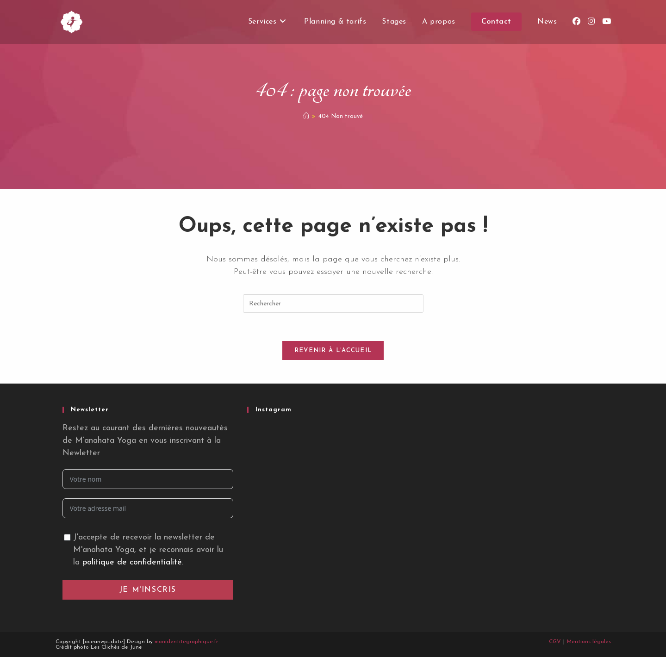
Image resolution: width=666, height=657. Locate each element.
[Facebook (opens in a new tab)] (576, 21)
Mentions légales (589, 642)
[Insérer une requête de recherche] (333, 303)
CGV (555, 642)
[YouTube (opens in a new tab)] (606, 21)
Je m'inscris (147, 590)
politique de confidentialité (132, 562)
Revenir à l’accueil (333, 350)
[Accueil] (306, 116)
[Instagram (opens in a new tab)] (591, 21)
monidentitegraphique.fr (186, 642)
